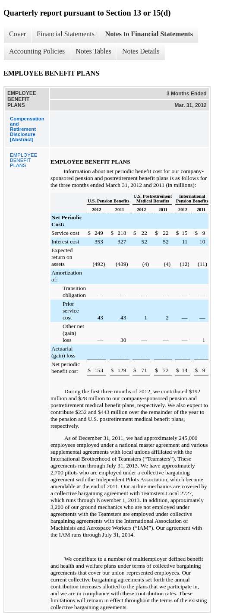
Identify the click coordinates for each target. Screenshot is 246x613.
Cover (17, 34)
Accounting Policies (37, 51)
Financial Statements (66, 34)
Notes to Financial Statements (149, 34)
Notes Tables (93, 51)
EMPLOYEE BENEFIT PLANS (23, 160)
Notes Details (141, 51)
